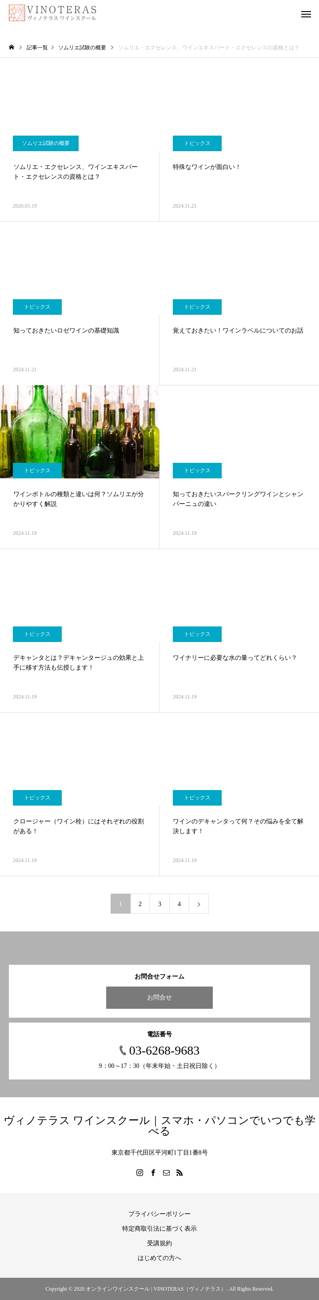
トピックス (197, 143)
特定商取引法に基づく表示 (159, 1228)
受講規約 (159, 1243)
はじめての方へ (159, 1258)
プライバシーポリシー (159, 1214)
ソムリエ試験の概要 (46, 143)
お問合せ (159, 997)
